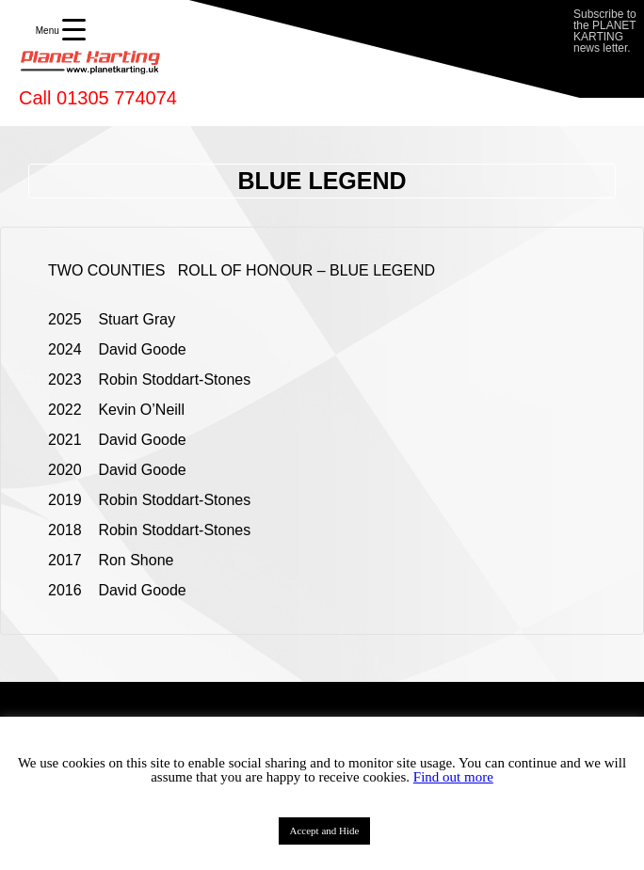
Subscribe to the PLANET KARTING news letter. (604, 31)
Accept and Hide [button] (325, 830)
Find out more (453, 776)
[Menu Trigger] (60, 30)
